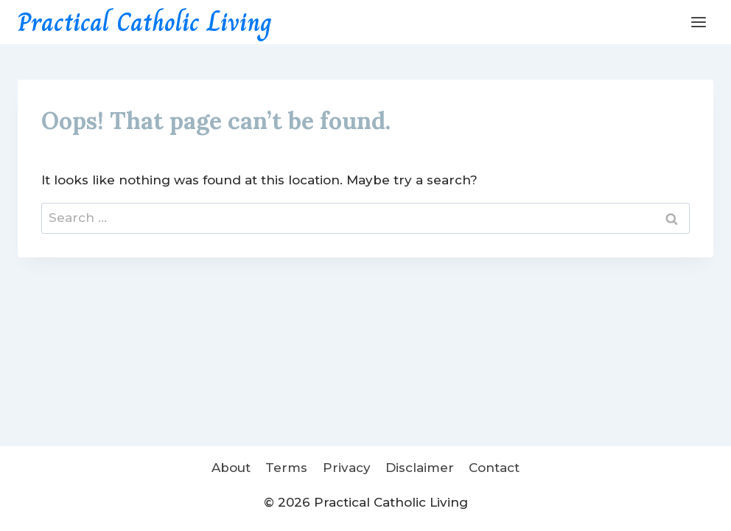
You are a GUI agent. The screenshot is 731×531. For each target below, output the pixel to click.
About (231, 467)
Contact (494, 467)
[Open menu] (698, 22)
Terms (286, 467)
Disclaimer (419, 467)
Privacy (347, 467)
